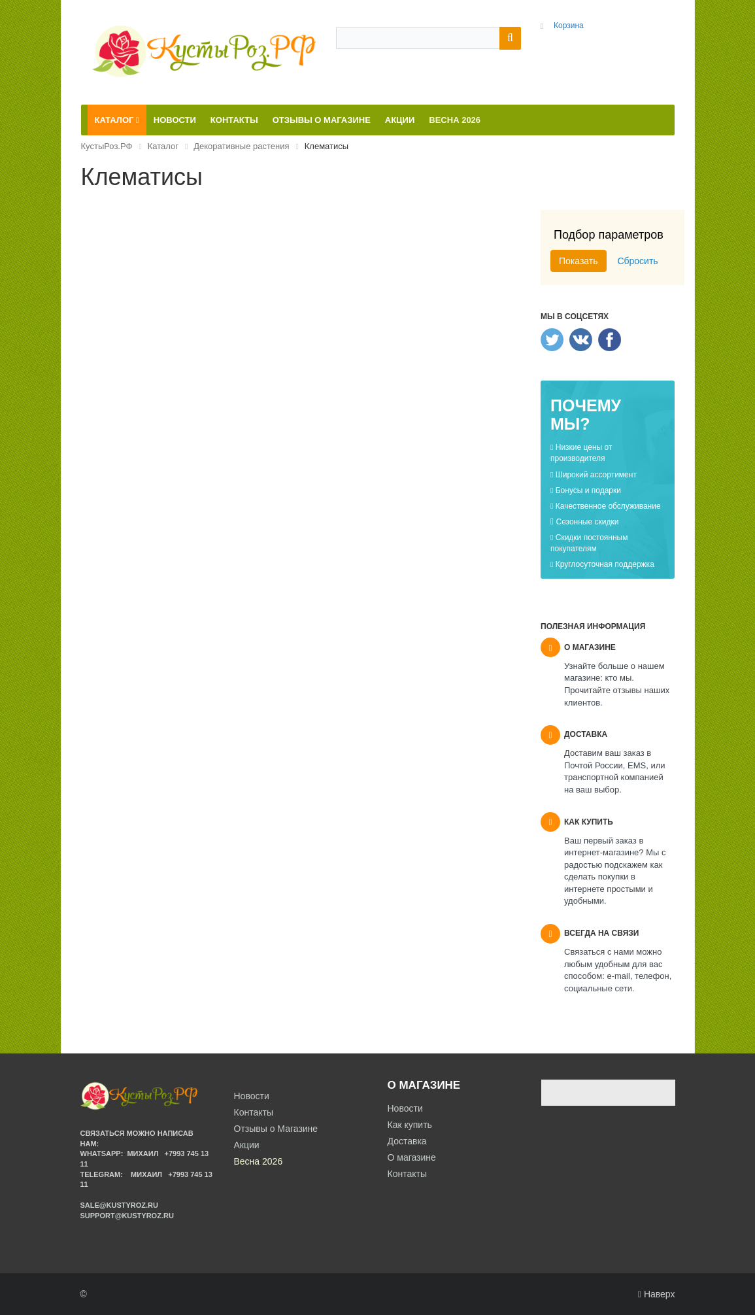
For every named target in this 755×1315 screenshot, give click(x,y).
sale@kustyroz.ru (119, 1205)
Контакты (407, 1174)
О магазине (412, 1157)
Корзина (569, 25)
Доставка (407, 1141)
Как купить (410, 1124)
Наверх (656, 1294)
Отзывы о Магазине (276, 1128)
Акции (247, 1145)
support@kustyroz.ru (127, 1216)
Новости (405, 1108)
